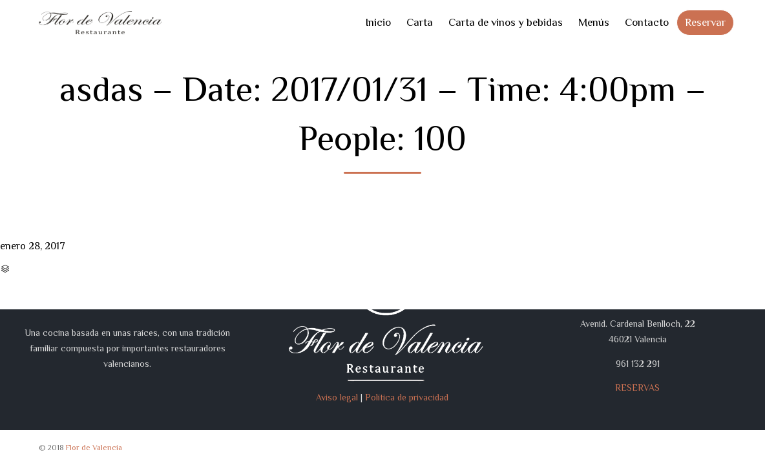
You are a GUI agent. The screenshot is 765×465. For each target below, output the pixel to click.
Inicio (378, 22)
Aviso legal (337, 397)
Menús (593, 22)
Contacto (647, 22)
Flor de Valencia (94, 447)
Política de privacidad (406, 397)
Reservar (705, 22)
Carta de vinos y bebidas (505, 22)
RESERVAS (637, 387)
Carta (419, 22)
